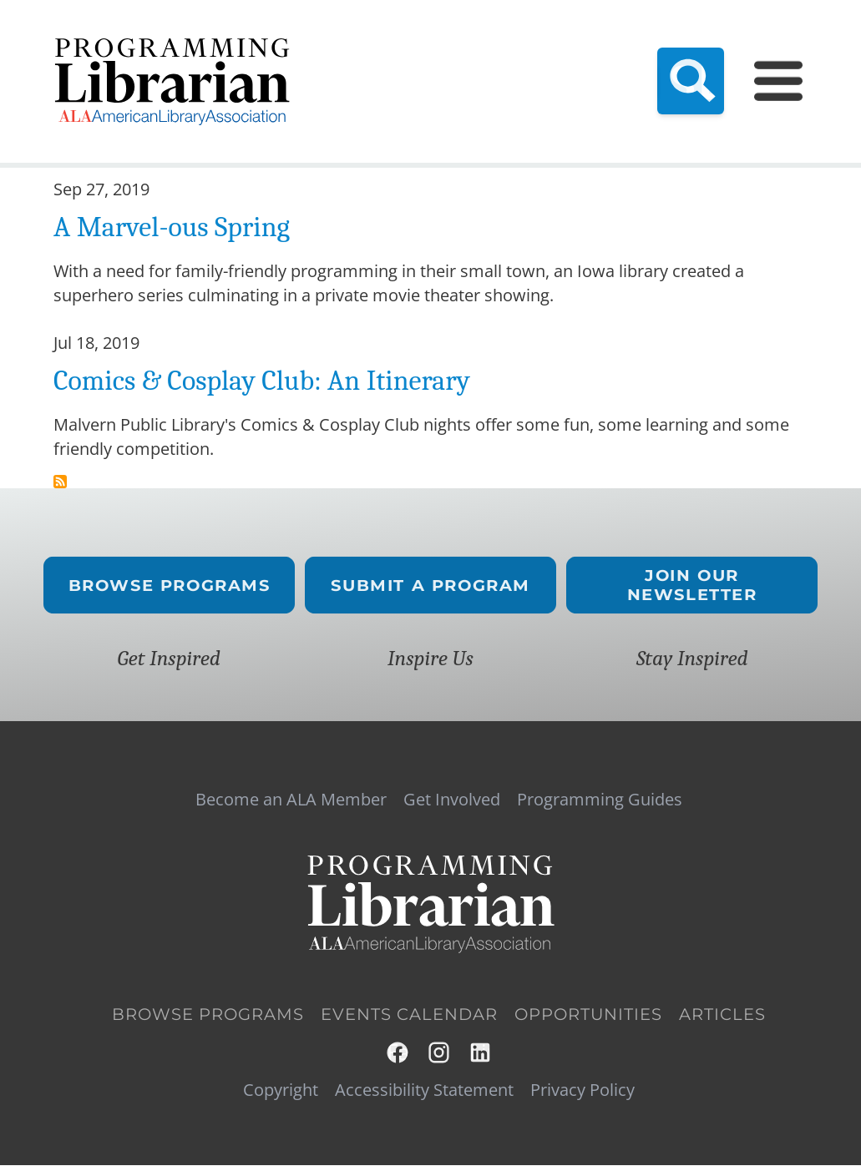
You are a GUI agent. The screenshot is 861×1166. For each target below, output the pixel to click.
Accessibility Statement (424, 1090)
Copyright (280, 1090)
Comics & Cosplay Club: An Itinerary (261, 380)
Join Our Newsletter (692, 585)
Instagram (440, 1052)
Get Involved (451, 799)
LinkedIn (481, 1052)
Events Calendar (409, 1015)
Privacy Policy (582, 1090)
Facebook (398, 1052)
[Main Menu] (778, 81)
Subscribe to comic (60, 481)
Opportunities (588, 1015)
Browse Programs (169, 584)
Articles (722, 1015)
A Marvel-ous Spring (171, 227)
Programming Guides (599, 799)
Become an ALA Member (291, 799)
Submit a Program (430, 584)
